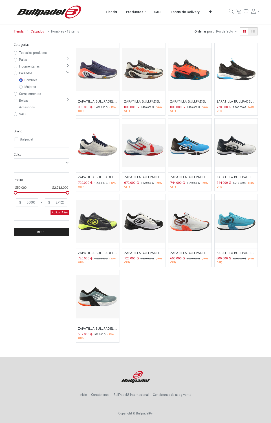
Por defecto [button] (225, 31)
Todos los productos (33, 53)
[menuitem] (111, 12)
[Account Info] (254, 11)
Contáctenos (100, 395)
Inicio (83, 395)
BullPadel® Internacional (131, 395)
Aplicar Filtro (60, 212)
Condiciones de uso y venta (172, 395)
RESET (41, 232)
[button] (210, 12)
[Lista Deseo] (246, 12)
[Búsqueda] (231, 12)
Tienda (19, 31)
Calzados (37, 31)
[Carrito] (238, 12)
